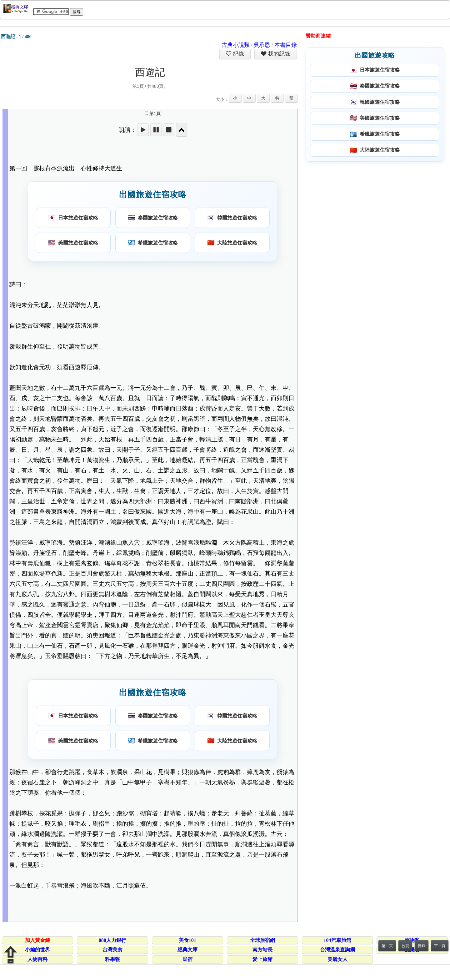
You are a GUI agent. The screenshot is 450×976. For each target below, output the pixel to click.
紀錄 (238, 54)
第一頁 (387, 946)
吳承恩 (261, 45)
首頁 (405, 946)
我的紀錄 (278, 54)
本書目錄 (285, 45)
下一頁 (439, 946)
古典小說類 (236, 45)
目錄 (421, 946)
